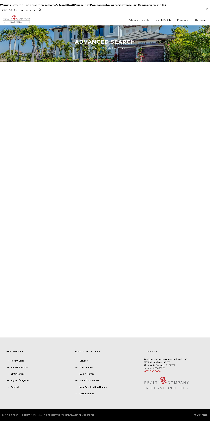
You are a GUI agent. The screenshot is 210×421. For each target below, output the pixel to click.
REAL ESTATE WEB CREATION (82, 415)
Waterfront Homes (89, 380)
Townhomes (86, 367)
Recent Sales (17, 361)
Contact (15, 387)
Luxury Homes (86, 374)
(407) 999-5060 (152, 371)
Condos (83, 361)
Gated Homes (86, 393)
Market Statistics (19, 367)
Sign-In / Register (20, 380)
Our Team (200, 20)
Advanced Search (139, 20)
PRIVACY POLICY (201, 415)
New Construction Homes (93, 387)
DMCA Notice (17, 374)
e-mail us (31, 10)
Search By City (163, 20)
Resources (183, 20)
